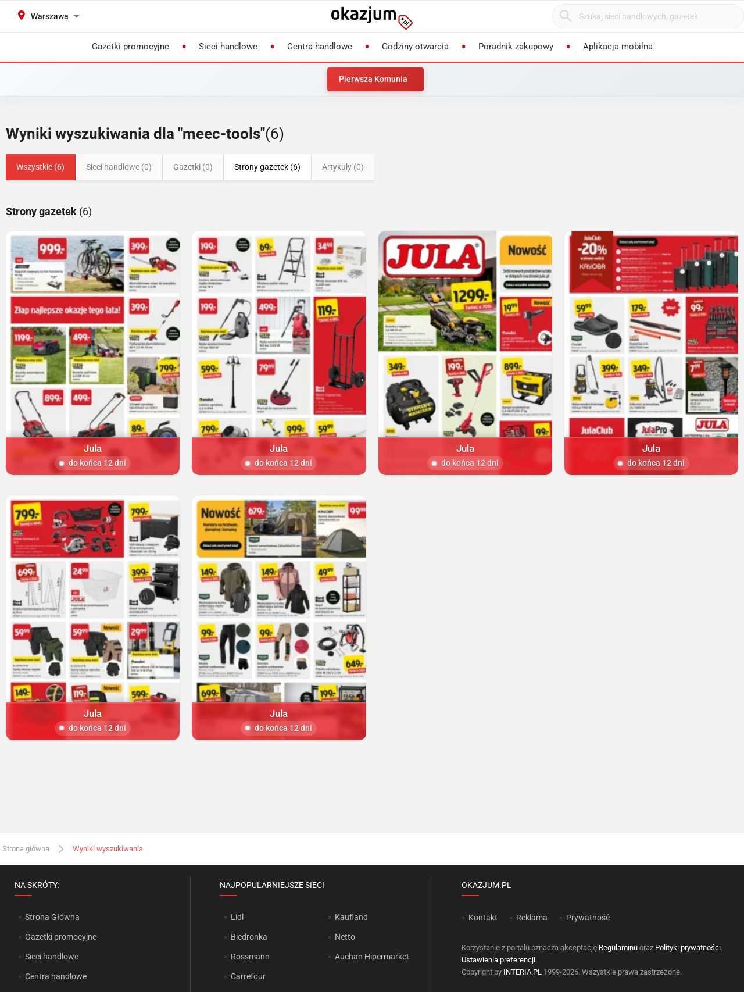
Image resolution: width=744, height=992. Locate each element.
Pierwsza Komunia (373, 79)
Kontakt (483, 917)
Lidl (237, 917)
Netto (345, 936)
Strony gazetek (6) (267, 167)
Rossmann (250, 956)
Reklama (532, 917)
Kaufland (351, 917)
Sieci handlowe (51, 956)
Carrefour (248, 976)
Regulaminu (618, 947)
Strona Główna (52, 917)
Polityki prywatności (688, 947)
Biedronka (249, 936)
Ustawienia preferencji (498, 959)
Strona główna (25, 848)
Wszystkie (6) (40, 167)
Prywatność (588, 917)
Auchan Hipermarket (372, 956)
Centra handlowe (56, 976)
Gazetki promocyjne (60, 936)
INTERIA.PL (522, 972)
